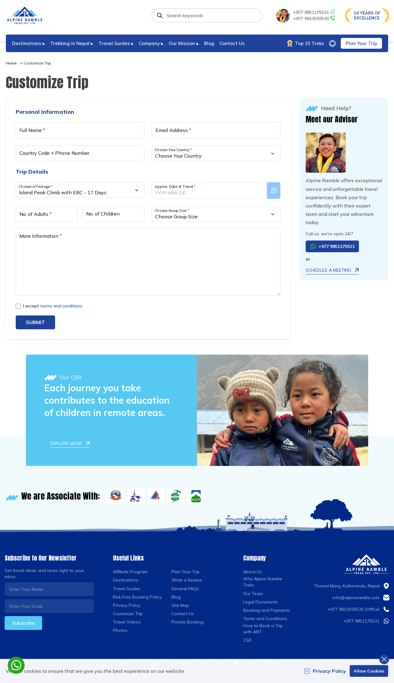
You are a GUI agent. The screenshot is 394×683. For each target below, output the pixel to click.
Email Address (173, 130)
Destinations (125, 580)
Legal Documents (260, 602)
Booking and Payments (266, 610)
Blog (209, 43)
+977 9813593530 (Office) (354, 609)
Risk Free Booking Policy (137, 597)
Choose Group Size (172, 210)
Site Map (180, 605)
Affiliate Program (130, 571)
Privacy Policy (126, 605)
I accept (52, 306)
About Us (252, 571)
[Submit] (160, 15)
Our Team (253, 593)
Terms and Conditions (265, 618)
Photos (120, 630)
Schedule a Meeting (332, 270)
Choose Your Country (173, 149)
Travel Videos (127, 622)
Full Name (32, 130)
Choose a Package (35, 186)
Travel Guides (126, 588)
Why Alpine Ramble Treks (262, 582)
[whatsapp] (16, 665)
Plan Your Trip (361, 43)
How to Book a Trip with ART (263, 629)
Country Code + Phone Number (54, 153)
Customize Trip (128, 613)
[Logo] (366, 564)
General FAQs (185, 588)
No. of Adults (35, 214)
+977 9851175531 (314, 12)
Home (11, 63)
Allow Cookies (369, 671)
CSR (247, 640)
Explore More (70, 443)
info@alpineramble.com (356, 597)
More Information (40, 236)
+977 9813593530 (314, 18)
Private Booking (187, 622)
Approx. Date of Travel (175, 186)
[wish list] (332, 43)
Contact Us (232, 43)
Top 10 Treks (305, 43)
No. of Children (103, 214)
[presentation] (216, 190)
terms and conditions (61, 306)
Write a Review (186, 580)
